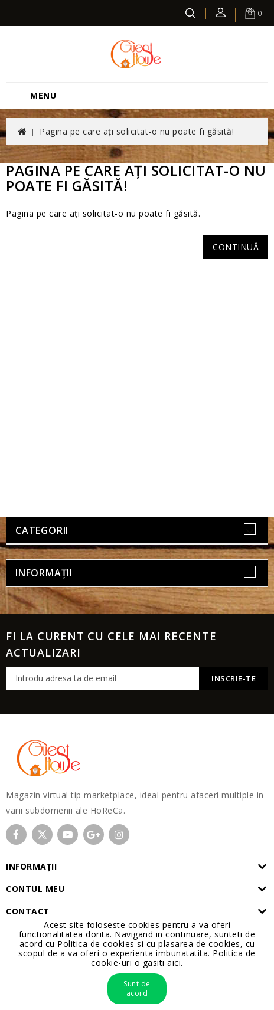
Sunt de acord (137, 988)
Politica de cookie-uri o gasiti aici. (173, 957)
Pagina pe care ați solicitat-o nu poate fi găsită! (137, 131)
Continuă (236, 246)
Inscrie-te (233, 678)
